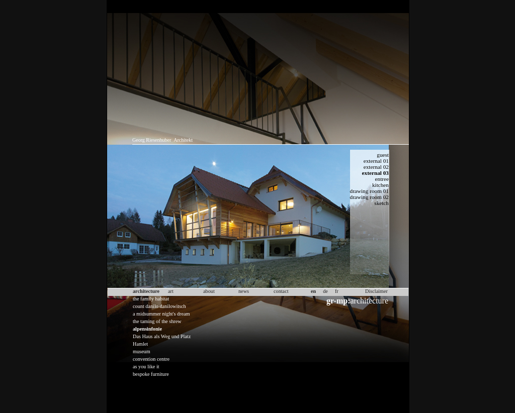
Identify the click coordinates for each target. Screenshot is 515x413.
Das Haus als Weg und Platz (162, 336)
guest (383, 155)
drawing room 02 (369, 197)
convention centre (151, 359)
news (243, 291)
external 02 (376, 167)
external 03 (375, 173)
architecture (357, 300)
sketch (381, 203)
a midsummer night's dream (161, 314)
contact (281, 291)
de (325, 291)
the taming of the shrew (157, 321)
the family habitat (151, 298)
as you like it (146, 366)
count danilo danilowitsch (159, 306)
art (171, 291)
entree (382, 179)
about (209, 291)
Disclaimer (376, 291)
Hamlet (140, 344)
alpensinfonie (147, 329)
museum (141, 351)
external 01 (376, 161)
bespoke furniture (151, 374)
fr (336, 291)
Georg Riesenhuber (151, 140)
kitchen (380, 185)
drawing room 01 (369, 191)
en (313, 291)
